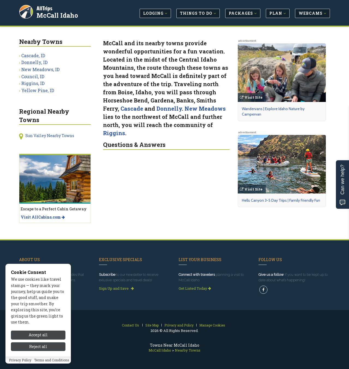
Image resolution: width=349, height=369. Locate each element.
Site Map (152, 325)
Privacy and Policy (179, 325)
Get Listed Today (195, 288)
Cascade (132, 108)
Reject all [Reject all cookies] (38, 346)
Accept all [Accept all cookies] (38, 334)
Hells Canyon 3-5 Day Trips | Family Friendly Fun (281, 200)
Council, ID (32, 76)
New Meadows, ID (40, 69)
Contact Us (130, 325)
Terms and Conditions (51, 360)
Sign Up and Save (116, 288)
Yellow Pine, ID (37, 90)
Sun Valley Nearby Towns (49, 135)
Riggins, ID (33, 83)
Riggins (114, 133)
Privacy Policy (20, 360)
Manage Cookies (212, 325)
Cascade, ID (33, 55)
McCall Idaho (58, 15)
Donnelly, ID (34, 62)
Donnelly (169, 108)
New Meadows (205, 108)
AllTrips (45, 8)
